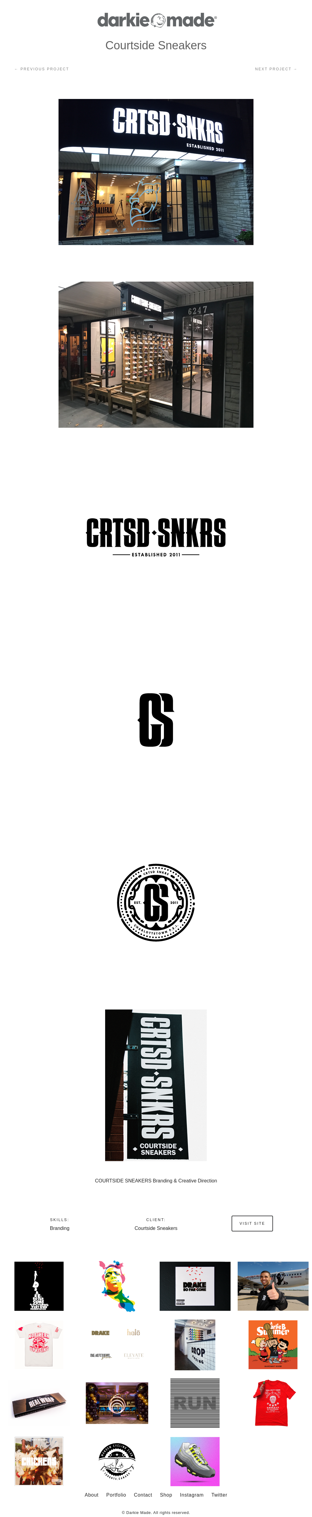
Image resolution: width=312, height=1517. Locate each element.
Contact (143, 1495)
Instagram (192, 1495)
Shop (166, 1495)
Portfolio (116, 1495)
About (92, 1495)
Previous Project (41, 69)
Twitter (219, 1495)
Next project (276, 69)
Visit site (252, 1223)
